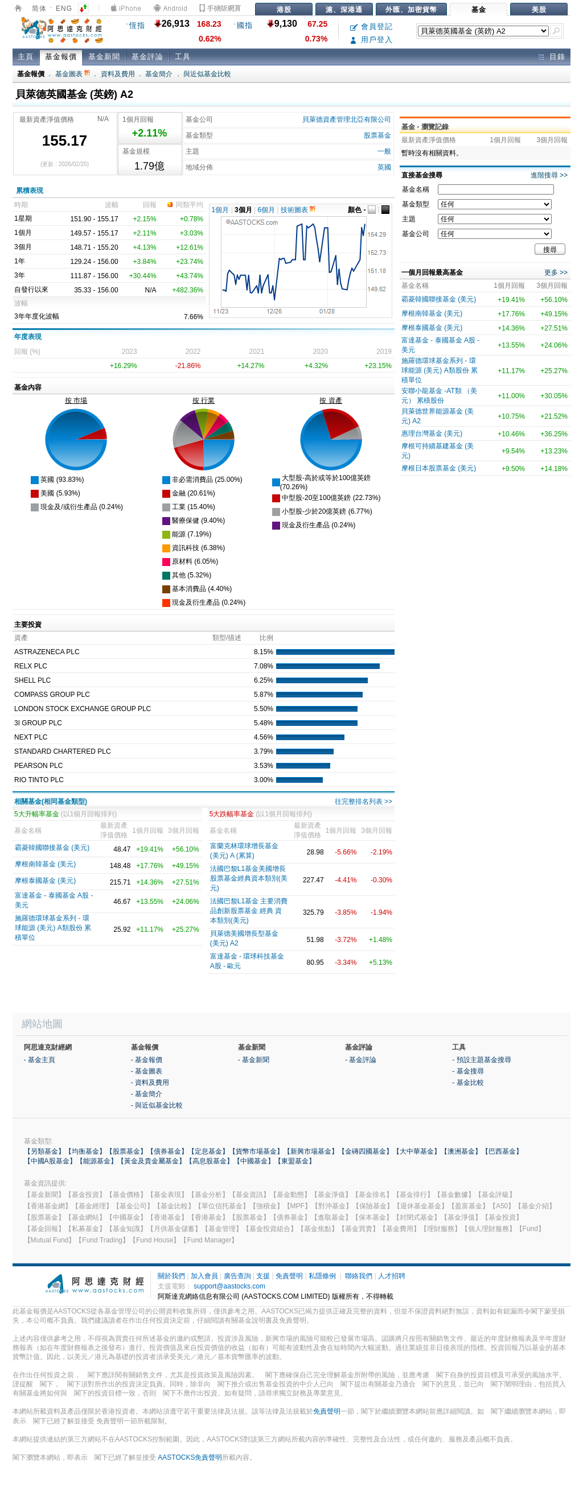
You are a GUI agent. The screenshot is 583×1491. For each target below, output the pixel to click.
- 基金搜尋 (467, 1071)
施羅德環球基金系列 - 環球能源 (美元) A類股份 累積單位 (53, 927)
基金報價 (61, 56)
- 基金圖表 (146, 1071)
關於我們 (171, 1276)
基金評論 (147, 56)
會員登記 (371, 26)
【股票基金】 (126, 1151)
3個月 (243, 210)
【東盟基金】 (294, 1161)
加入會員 (204, 1276)
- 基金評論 (360, 1060)
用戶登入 (371, 39)
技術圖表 (298, 210)
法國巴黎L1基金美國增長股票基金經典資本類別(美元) (249, 878)
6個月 (267, 210)
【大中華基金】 (417, 1151)
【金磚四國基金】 (365, 1151)
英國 (384, 167)
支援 (263, 1276)
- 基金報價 (146, 1060)
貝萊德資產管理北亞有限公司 (346, 119)
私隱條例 (322, 1276)
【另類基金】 (44, 1151)
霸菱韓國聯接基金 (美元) (52, 848)
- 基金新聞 (253, 1060)
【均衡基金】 (85, 1151)
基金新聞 (104, 56)
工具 (183, 56)
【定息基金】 (208, 1151)
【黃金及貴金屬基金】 (151, 1161)
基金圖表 (72, 74)
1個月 (220, 210)
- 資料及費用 (150, 1083)
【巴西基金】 (502, 1151)
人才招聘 (391, 1276)
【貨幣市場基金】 (256, 1151)
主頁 (26, 56)
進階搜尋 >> (549, 175)
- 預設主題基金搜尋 (481, 1060)
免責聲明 (289, 1276)
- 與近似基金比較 (157, 1105)
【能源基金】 (96, 1161)
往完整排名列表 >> (363, 802)
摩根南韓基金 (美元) (45, 864)
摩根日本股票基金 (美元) (438, 468)
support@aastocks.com (229, 1286)
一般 (384, 151)
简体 (39, 9)
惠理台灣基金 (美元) (431, 433)
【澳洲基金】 (461, 1151)
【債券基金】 (167, 1151)
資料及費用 (118, 74)
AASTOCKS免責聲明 (190, 1457)
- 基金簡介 (146, 1094)
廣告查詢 (237, 1276)
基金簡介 (159, 74)
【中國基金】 (253, 1161)
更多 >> (556, 272)
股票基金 (377, 135)
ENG (64, 9)
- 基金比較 (467, 1083)
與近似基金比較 (207, 74)
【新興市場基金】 (311, 1151)
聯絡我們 (358, 1276)
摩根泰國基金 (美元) (45, 881)
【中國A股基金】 (50, 1161)
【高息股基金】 (209, 1161)
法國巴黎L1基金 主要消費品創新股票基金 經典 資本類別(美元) (249, 910)
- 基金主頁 (39, 1060)
